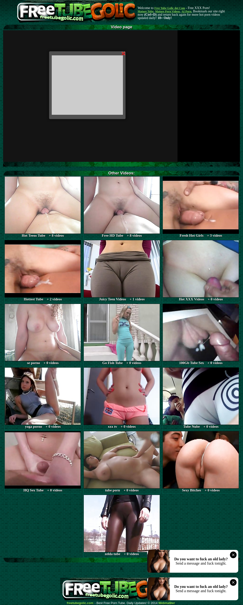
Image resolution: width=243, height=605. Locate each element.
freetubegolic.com (80, 603)
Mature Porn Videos (167, 11)
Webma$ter (167, 603)
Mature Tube (146, 11)
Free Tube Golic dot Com (169, 8)
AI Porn (187, 11)
